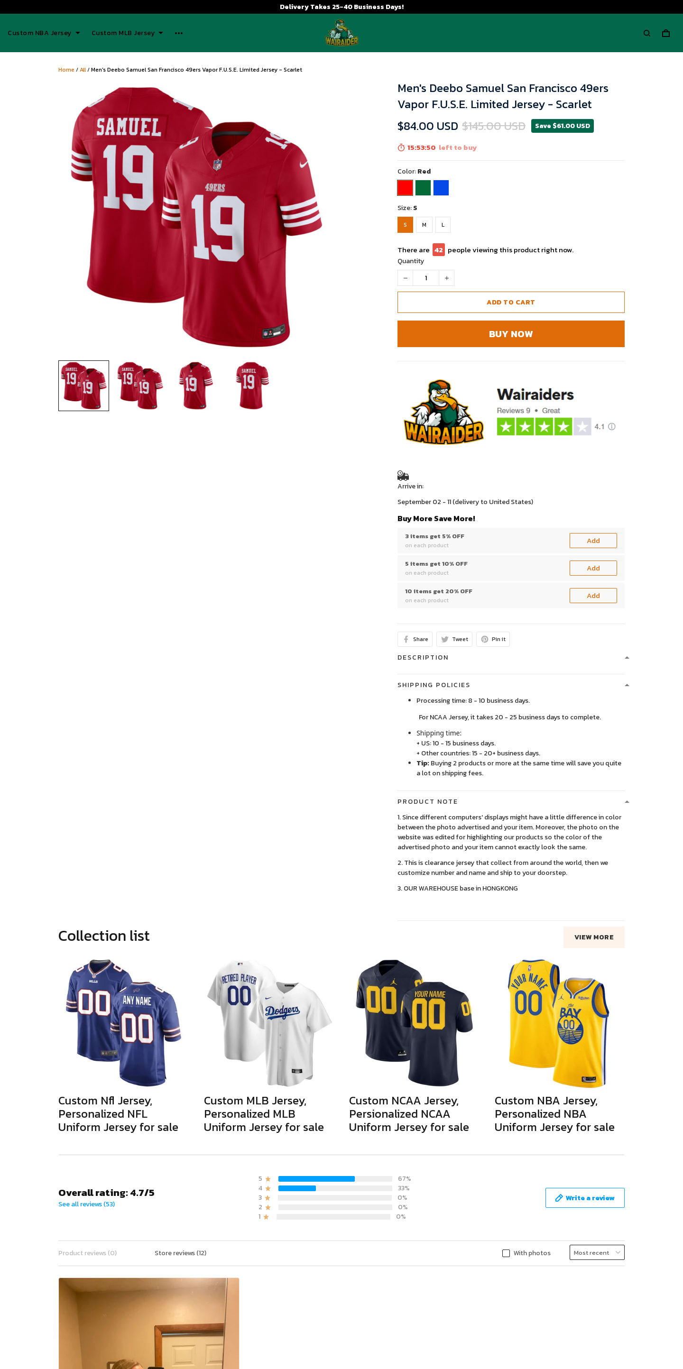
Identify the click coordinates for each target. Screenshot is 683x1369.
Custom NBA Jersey (44, 33)
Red (424, 171)
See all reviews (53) (86, 1204)
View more (594, 937)
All (83, 69)
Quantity (410, 261)
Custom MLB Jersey (128, 33)
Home (66, 69)
